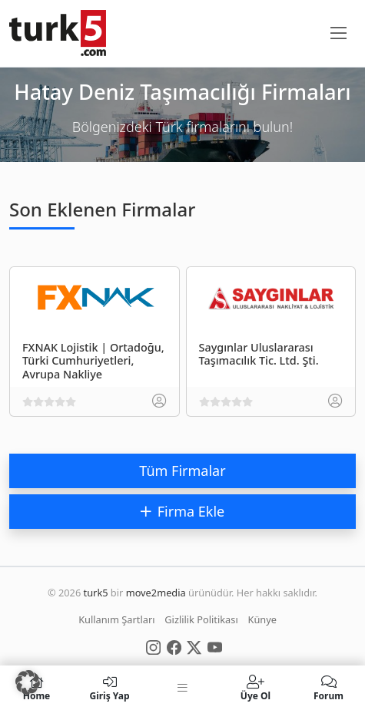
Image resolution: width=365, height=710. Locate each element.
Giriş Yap (109, 688)
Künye (262, 619)
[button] (27, 682)
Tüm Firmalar (182, 470)
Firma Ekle (182, 511)
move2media (156, 592)
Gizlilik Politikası (200, 619)
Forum (328, 688)
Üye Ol (255, 688)
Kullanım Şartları (116, 619)
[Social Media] (153, 646)
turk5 (96, 592)
